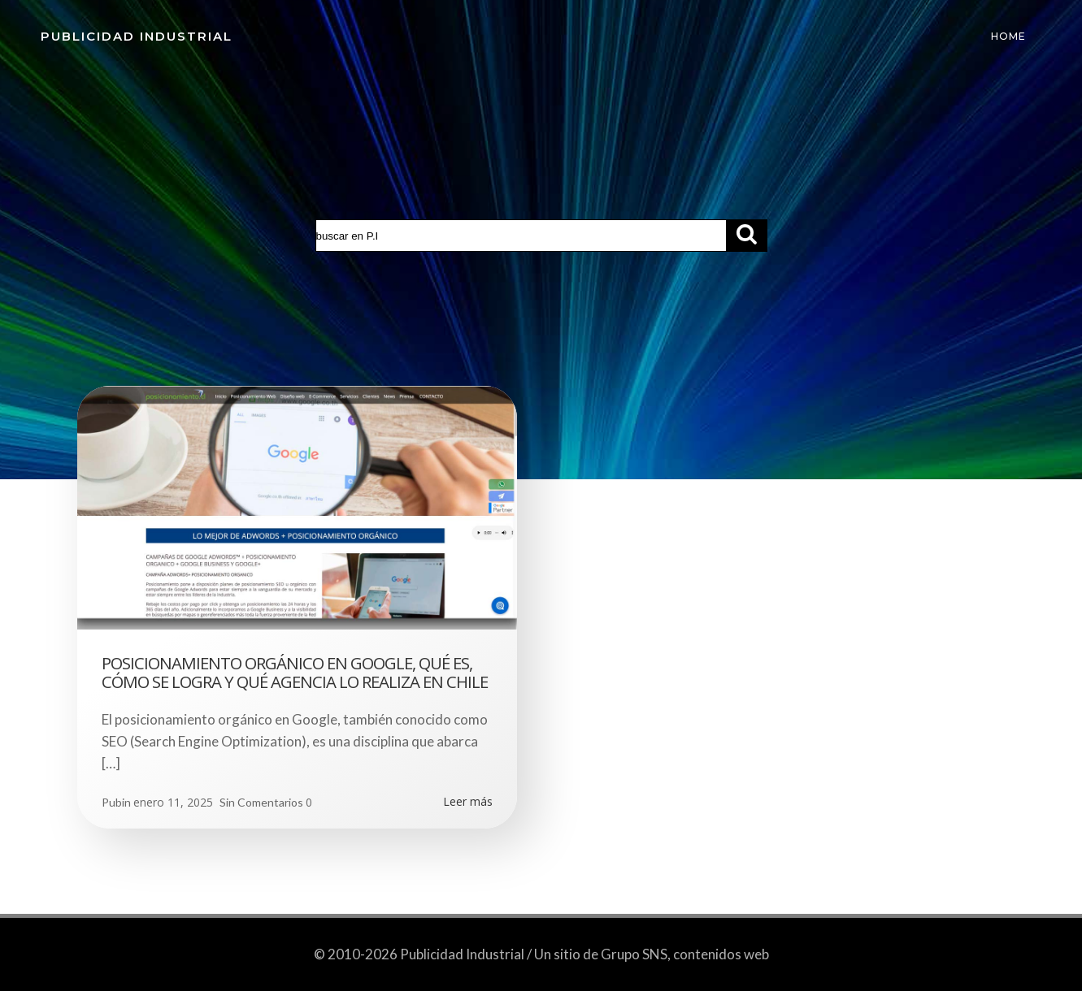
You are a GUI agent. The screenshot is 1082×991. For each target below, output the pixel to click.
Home (1008, 36)
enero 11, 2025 (173, 802)
